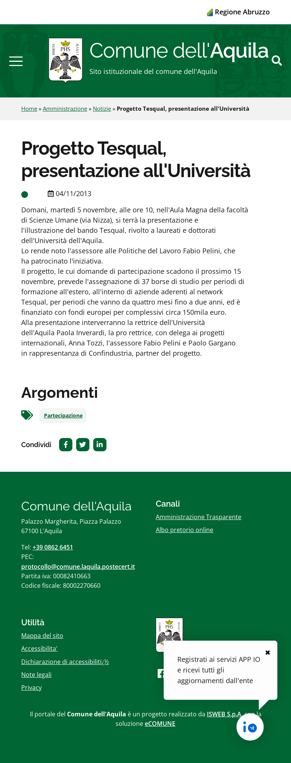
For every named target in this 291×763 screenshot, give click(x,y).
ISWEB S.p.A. (225, 714)
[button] (16, 60)
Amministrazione (65, 108)
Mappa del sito (42, 635)
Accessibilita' (39, 648)
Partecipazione (63, 415)
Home (29, 108)
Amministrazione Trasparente (198, 517)
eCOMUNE (160, 723)
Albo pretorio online (184, 530)
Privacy (31, 687)
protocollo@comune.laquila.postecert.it (78, 566)
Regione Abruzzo (238, 11)
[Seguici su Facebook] (162, 673)
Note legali (36, 674)
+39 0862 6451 (53, 547)
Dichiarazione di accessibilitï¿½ (65, 662)
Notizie (102, 108)
